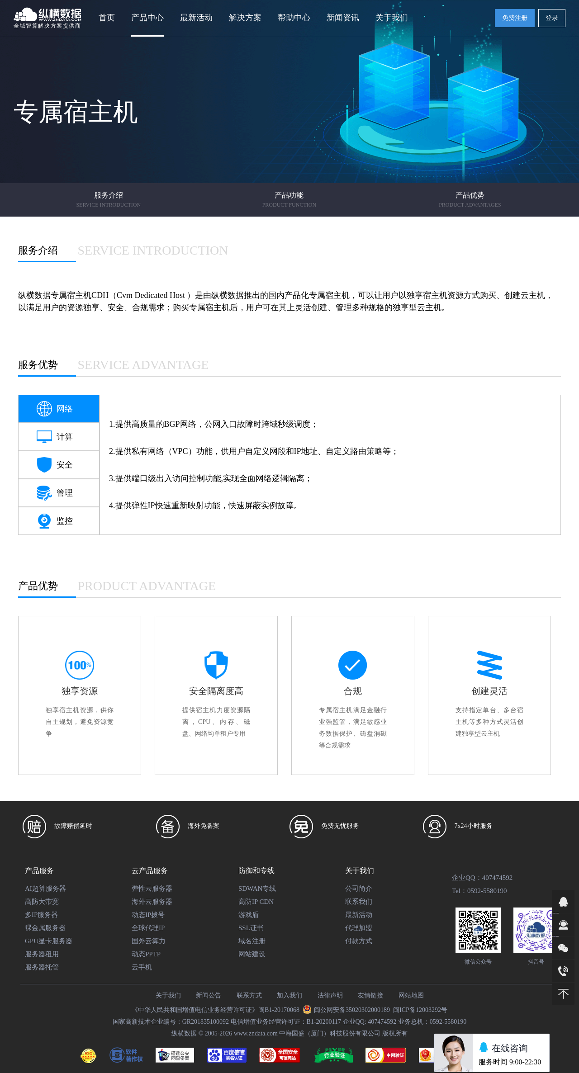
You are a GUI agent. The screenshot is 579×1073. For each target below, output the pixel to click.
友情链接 (370, 995)
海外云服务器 (152, 901)
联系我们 (358, 901)
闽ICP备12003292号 (420, 1010)
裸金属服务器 (45, 927)
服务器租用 (42, 954)
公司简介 (358, 888)
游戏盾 (248, 914)
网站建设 (252, 954)
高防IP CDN (256, 901)
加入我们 (289, 995)
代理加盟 (358, 927)
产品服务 (39, 870)
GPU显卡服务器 (48, 941)
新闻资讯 (343, 17)
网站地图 (411, 995)
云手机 (142, 967)
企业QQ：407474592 (482, 877)
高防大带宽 (42, 901)
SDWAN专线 (257, 888)
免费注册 (514, 17)
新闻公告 (208, 995)
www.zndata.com (256, 1033)
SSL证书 (251, 927)
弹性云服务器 (152, 888)
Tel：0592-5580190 (479, 890)
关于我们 (359, 870)
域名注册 (252, 941)
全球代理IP (148, 927)
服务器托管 (42, 967)
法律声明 (330, 995)
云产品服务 (150, 870)
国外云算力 (149, 941)
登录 (552, 17)
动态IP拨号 (148, 914)
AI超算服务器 (45, 888)
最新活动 (196, 17)
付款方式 (358, 941)
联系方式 (249, 995)
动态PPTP (146, 954)
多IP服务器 (41, 914)
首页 (107, 17)
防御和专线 (256, 870)
